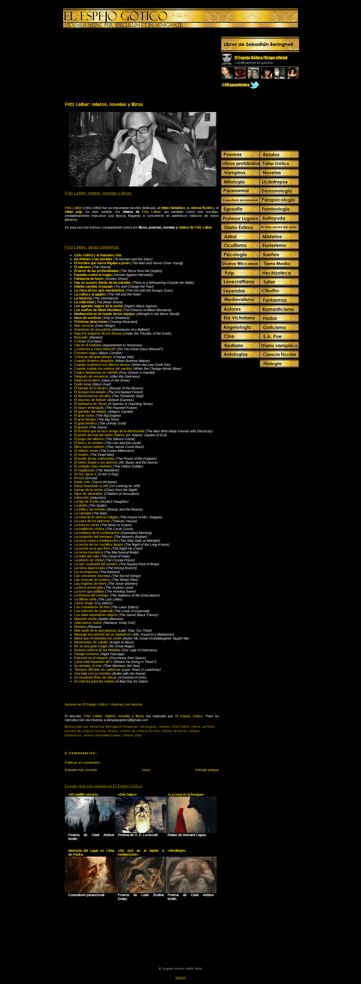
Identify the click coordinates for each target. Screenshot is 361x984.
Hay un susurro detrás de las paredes (102, 282)
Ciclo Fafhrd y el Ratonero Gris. (98, 255)
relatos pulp (132, 735)
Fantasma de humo (89, 279)
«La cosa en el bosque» (185, 794)
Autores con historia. (127, 704)
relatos (113, 731)
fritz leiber (180, 726)
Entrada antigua (207, 770)
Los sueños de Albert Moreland (97, 310)
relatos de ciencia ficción (140, 731)
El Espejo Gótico (189, 716)
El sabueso (82, 267)
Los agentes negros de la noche (98, 306)
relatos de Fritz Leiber (195, 227)
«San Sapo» (127, 794)
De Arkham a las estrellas (93, 259)
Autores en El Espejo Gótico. (87, 704)
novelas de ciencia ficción (85, 731)
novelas (208, 726)
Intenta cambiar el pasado (93, 286)
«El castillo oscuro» (83, 794)
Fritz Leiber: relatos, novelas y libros (104, 104)
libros (195, 726)
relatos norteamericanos (102, 735)
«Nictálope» (176, 850)
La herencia (83, 298)
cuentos (164, 726)
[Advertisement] (103, 66)
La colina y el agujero (90, 294)
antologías (148, 726)
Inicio (146, 770)
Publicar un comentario (82, 762)
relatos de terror (174, 731)
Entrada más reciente (81, 770)
